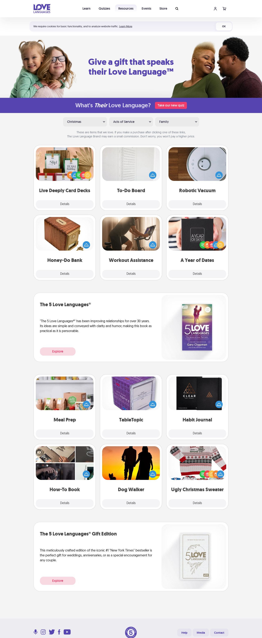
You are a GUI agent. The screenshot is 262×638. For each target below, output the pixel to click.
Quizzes (104, 8)
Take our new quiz (171, 105)
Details (64, 204)
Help (184, 633)
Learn (86, 8)
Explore (57, 351)
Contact (219, 633)
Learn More (125, 26)
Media (201, 633)
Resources (125, 8)
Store (163, 8)
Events (146, 8)
